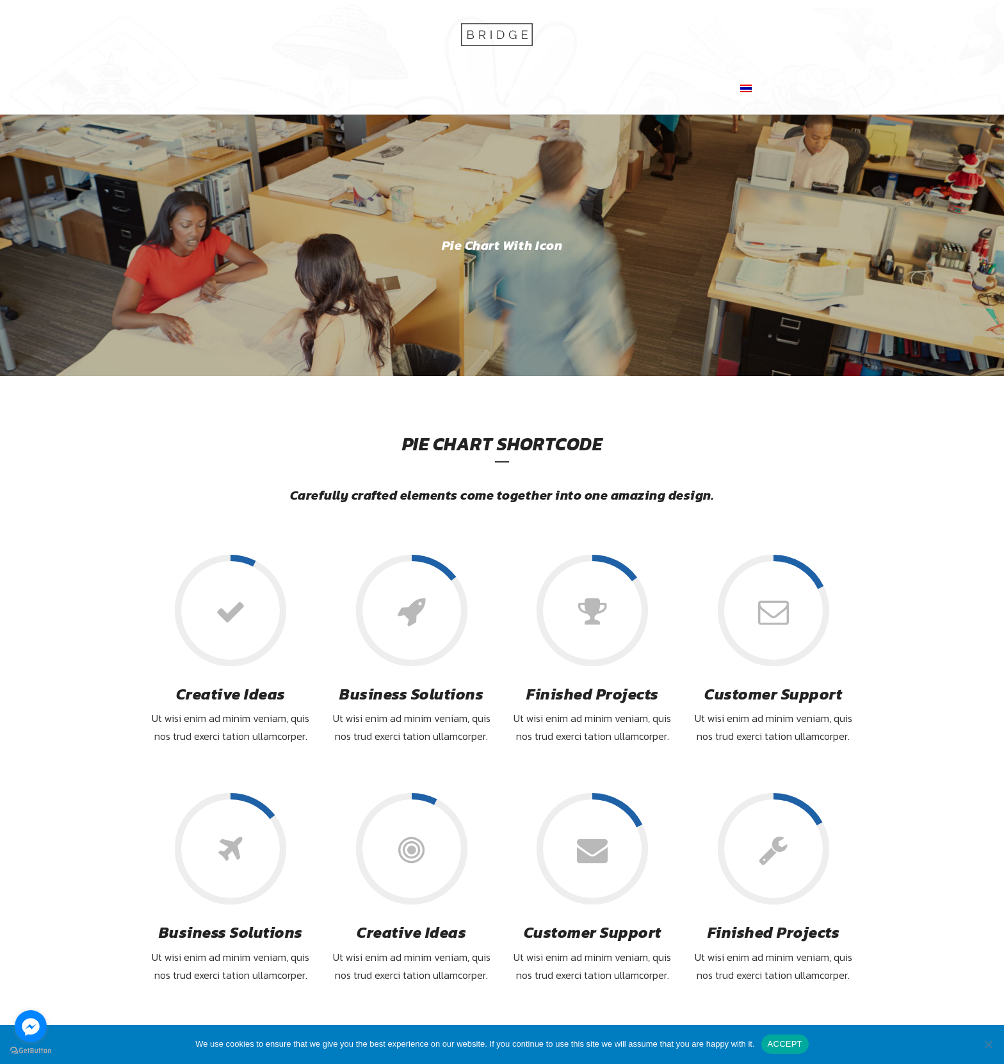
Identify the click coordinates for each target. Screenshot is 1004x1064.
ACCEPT (785, 1044)
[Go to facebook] (31, 1026)
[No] (988, 1044)
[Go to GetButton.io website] (30, 1051)
